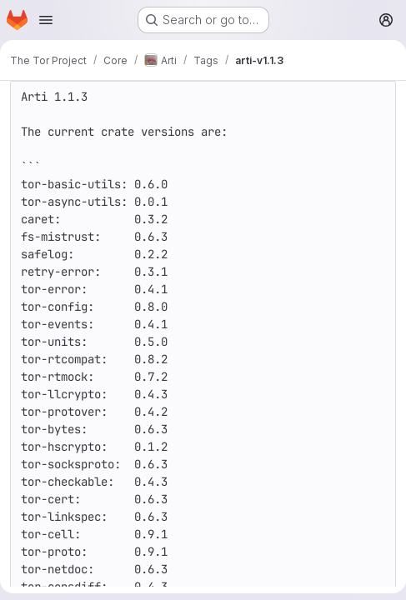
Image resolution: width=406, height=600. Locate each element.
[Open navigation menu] (46, 20)
